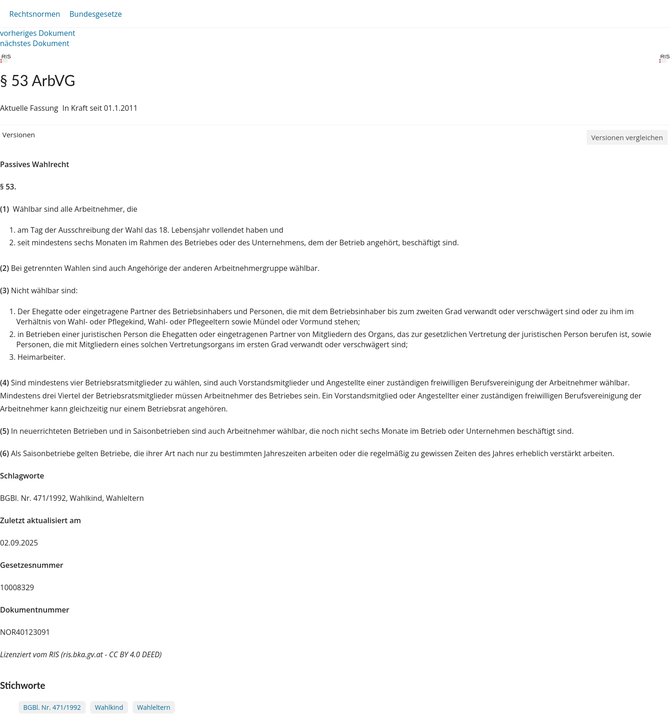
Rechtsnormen (34, 14)
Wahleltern (153, 707)
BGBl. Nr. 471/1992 (52, 707)
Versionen (18, 134)
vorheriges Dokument (37, 33)
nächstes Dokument (34, 43)
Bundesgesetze (95, 14)
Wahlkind (109, 707)
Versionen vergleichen (627, 137)
